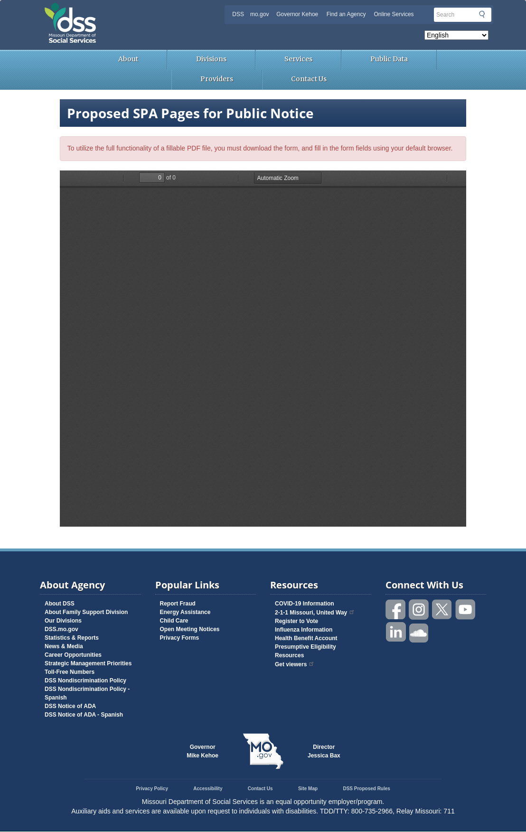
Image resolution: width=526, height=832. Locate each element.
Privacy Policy (152, 788)
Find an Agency (346, 14)
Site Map (308, 788)
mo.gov (259, 14)
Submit (482, 14)
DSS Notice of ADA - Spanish (84, 714)
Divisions (211, 59)
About (128, 59)
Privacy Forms (179, 637)
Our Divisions (63, 620)
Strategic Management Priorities (88, 663)
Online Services (394, 14)
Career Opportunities (73, 655)
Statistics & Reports (72, 637)
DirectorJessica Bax (324, 751)
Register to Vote (296, 621)
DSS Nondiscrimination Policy (85, 680)
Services (298, 59)
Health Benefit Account (306, 638)
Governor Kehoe (297, 14)
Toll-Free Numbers (69, 672)
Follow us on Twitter (442, 609)
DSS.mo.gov (61, 629)
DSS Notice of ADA (70, 706)
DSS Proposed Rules (366, 788)
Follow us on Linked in (395, 632)
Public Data (389, 59)
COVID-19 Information (304, 603)
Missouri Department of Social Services (137, 10)
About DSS (60, 603)
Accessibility (207, 788)
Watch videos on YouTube (465, 609)
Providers (216, 79)
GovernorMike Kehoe (202, 751)
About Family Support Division (86, 612)
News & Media (64, 646)
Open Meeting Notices (190, 629)
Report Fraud (178, 603)
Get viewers (295, 664)
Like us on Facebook (395, 609)
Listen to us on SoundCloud (419, 632)
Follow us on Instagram (419, 609)
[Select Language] (456, 35)
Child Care (174, 620)
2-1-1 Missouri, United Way (315, 612)
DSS (238, 14)
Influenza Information (303, 629)
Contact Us (309, 79)
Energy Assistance (185, 612)
